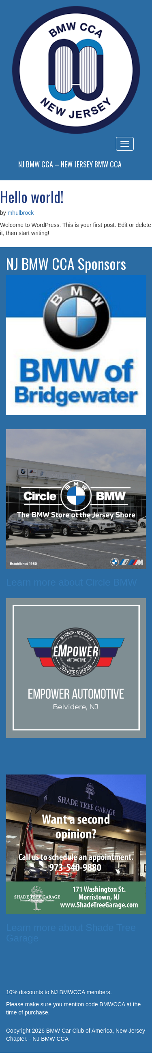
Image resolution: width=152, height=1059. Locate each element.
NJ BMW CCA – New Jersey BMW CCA (70, 164)
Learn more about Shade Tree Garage (71, 932)
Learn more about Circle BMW (71, 582)
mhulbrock (21, 213)
